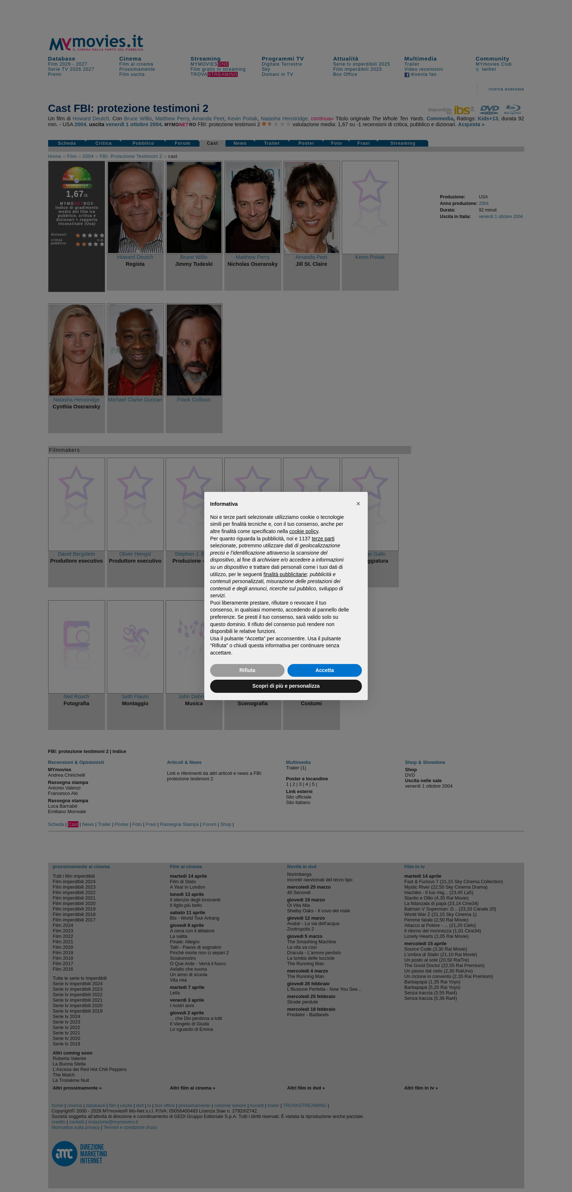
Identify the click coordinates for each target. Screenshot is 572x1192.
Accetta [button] (325, 670)
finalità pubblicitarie (285, 574)
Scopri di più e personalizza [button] (286, 686)
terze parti (323, 538)
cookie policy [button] (303, 531)
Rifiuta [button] (247, 670)
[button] (358, 503)
